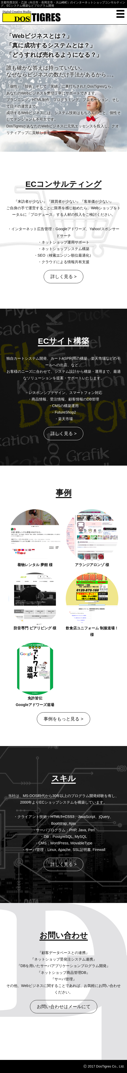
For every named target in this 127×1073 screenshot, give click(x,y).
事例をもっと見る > (63, 718)
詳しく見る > (63, 276)
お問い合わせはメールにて (63, 1006)
